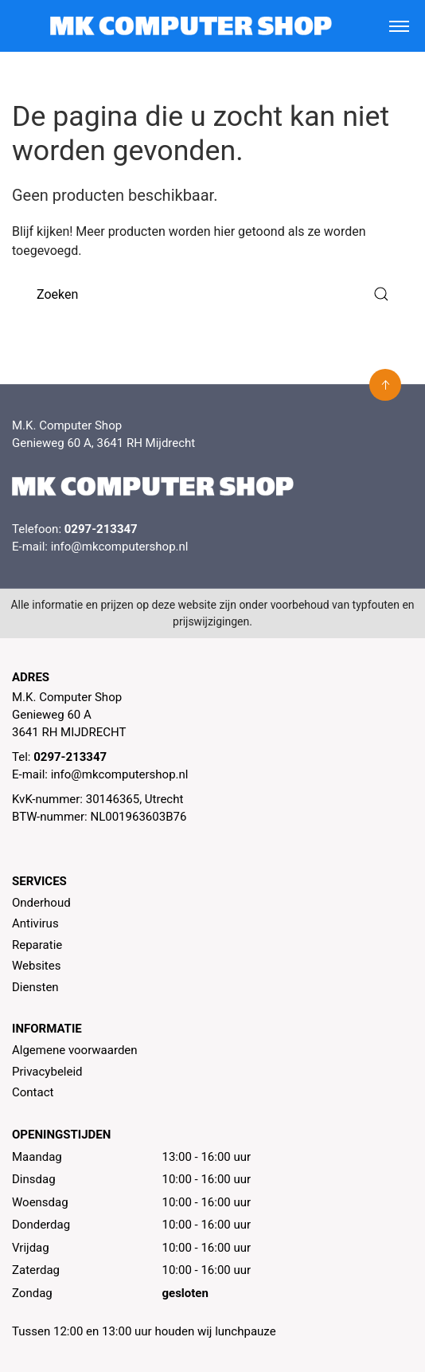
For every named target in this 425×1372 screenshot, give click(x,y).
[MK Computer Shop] (190, 26)
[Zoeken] (212, 294)
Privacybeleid (47, 1071)
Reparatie (37, 945)
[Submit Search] (381, 294)
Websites (36, 965)
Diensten (35, 987)
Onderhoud (41, 903)
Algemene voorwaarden (75, 1050)
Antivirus (35, 923)
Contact (32, 1092)
